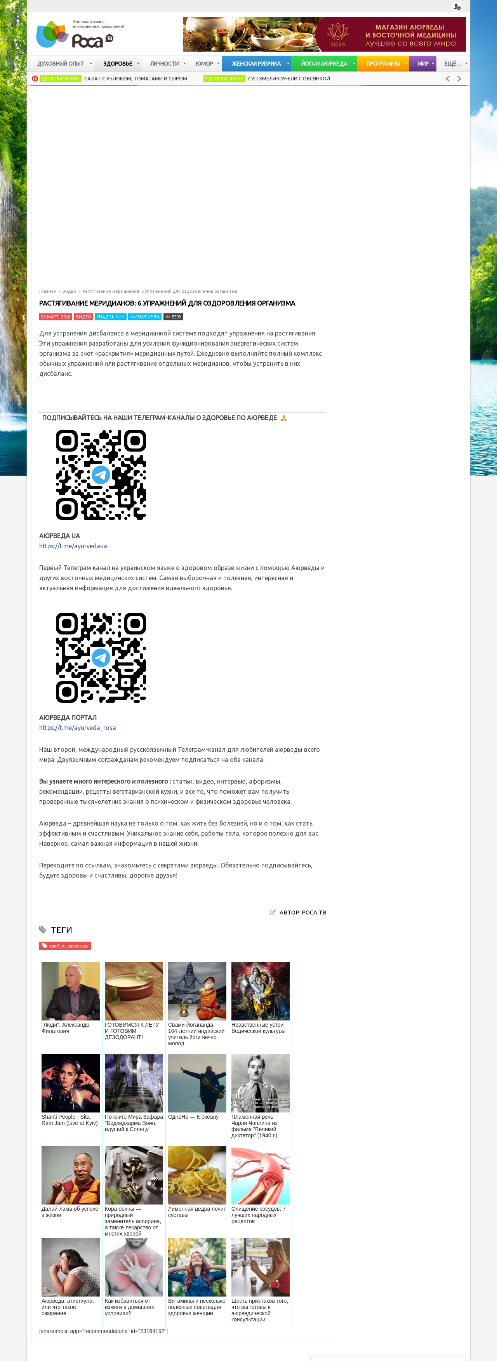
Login (457, 7)
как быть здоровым (69, 946)
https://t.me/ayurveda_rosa (77, 727)
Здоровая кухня (61, 78)
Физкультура (145, 317)
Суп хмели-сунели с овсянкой (289, 78)
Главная (47, 291)
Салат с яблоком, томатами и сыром (135, 78)
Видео (69, 291)
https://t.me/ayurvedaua (73, 545)
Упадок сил (111, 317)
